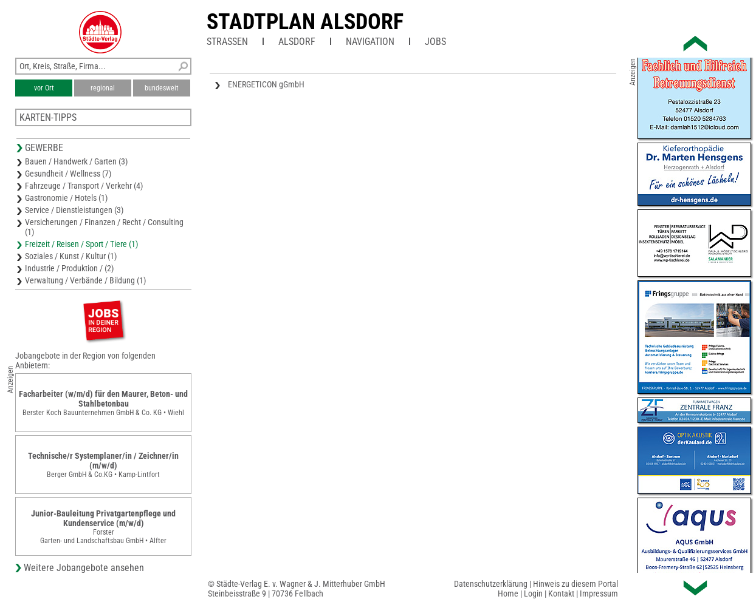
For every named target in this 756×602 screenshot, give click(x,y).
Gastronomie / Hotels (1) (66, 198)
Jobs (435, 41)
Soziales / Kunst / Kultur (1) (71, 256)
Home (508, 593)
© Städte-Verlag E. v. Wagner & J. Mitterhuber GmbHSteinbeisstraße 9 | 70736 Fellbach (296, 588)
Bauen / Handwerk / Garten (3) (76, 161)
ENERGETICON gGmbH (266, 84)
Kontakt (561, 593)
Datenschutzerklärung (490, 584)
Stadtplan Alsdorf (305, 22)
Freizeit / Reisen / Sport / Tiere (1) (81, 244)
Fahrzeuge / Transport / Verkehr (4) (84, 186)
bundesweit (162, 88)
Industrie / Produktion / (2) (69, 268)
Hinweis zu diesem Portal (575, 584)
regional (103, 88)
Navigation (370, 41)
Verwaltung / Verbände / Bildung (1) (85, 280)
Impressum (599, 593)
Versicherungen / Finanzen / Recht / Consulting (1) (104, 227)
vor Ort (44, 88)
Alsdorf (296, 41)
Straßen (227, 41)
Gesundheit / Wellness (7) (68, 173)
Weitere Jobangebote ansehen (84, 567)
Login (533, 593)
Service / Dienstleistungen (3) (74, 210)
